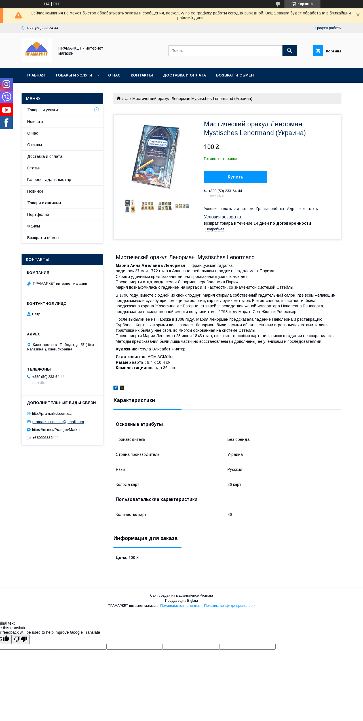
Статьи (34, 168)
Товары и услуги (73, 75)
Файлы (33, 226)
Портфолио (38, 214)
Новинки (35, 191)
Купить (236, 177)
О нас (114, 75)
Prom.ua (206, 595)
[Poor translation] (21, 639)
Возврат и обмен (235, 75)
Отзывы (34, 145)
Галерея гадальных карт (50, 179)
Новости (35, 121)
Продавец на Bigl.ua (181, 601)
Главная (36, 75)
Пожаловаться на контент (181, 606)
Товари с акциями (44, 203)
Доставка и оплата (184, 75)
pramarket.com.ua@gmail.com (58, 422)
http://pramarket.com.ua (51, 413)
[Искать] (289, 50)
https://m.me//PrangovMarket (56, 430)
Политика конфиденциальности (230, 606)
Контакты (142, 75)
